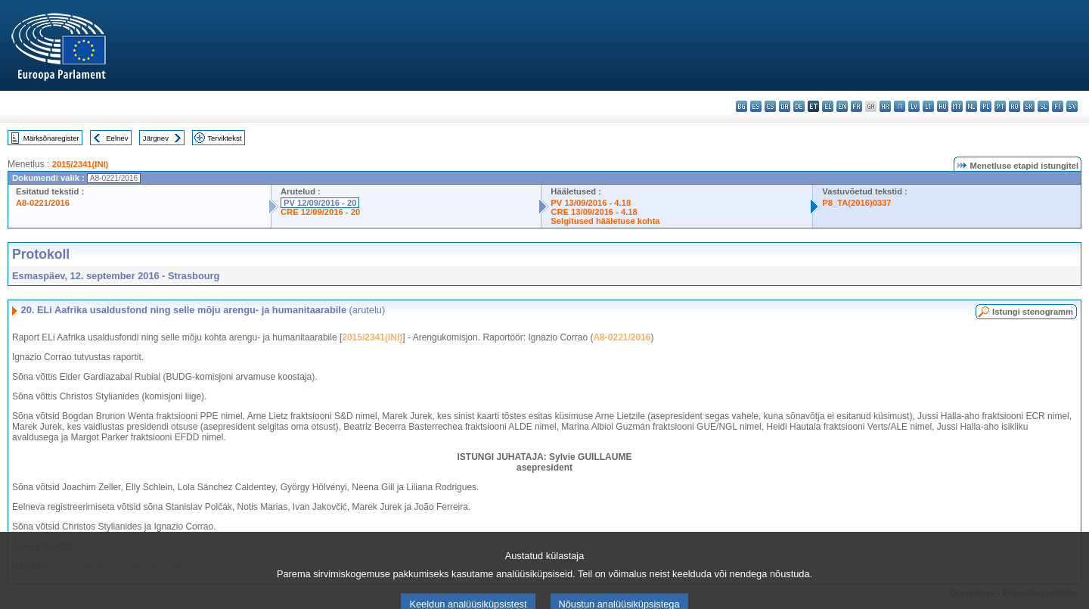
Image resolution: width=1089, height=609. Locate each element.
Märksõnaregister (51, 138)
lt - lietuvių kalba (928, 106)
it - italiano (899, 106)
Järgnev (156, 138)
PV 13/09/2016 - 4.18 (591, 202)
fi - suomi (1057, 106)
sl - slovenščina (1043, 106)
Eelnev (117, 138)
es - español (756, 106)
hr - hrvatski (885, 106)
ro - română (1014, 106)
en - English (842, 106)
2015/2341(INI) (80, 164)
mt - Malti (957, 106)
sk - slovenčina (1029, 106)
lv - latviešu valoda (914, 106)
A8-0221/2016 (43, 202)
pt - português (1000, 106)
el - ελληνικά (827, 106)
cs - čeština (770, 106)
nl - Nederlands (971, 106)
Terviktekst (224, 138)
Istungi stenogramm (1032, 311)
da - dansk (784, 106)
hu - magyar (942, 106)
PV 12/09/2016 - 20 (320, 202)
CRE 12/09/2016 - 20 (320, 211)
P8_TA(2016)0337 (856, 202)
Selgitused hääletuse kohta (605, 220)
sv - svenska (1072, 106)
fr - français (856, 106)
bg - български (741, 106)
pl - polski (985, 106)
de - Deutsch (799, 106)
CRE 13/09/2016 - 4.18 (594, 211)
